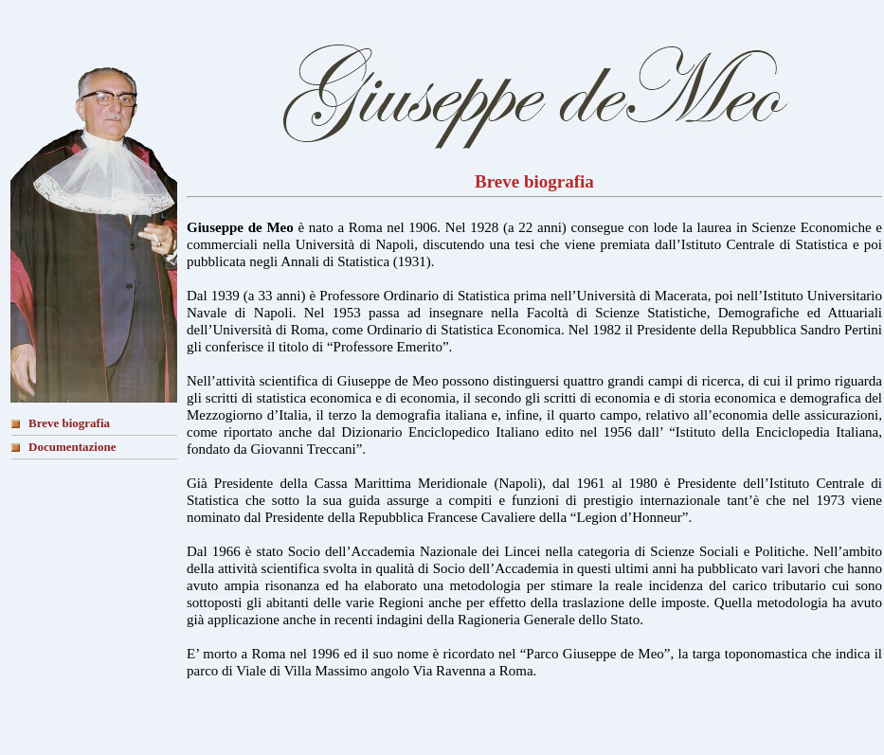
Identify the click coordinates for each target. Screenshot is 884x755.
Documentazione (72, 447)
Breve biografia (69, 423)
